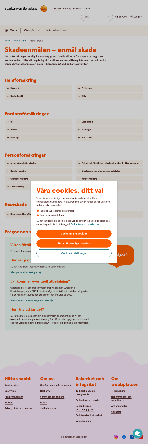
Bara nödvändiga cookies (74, 243)
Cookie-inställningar (74, 253)
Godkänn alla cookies (74, 233)
